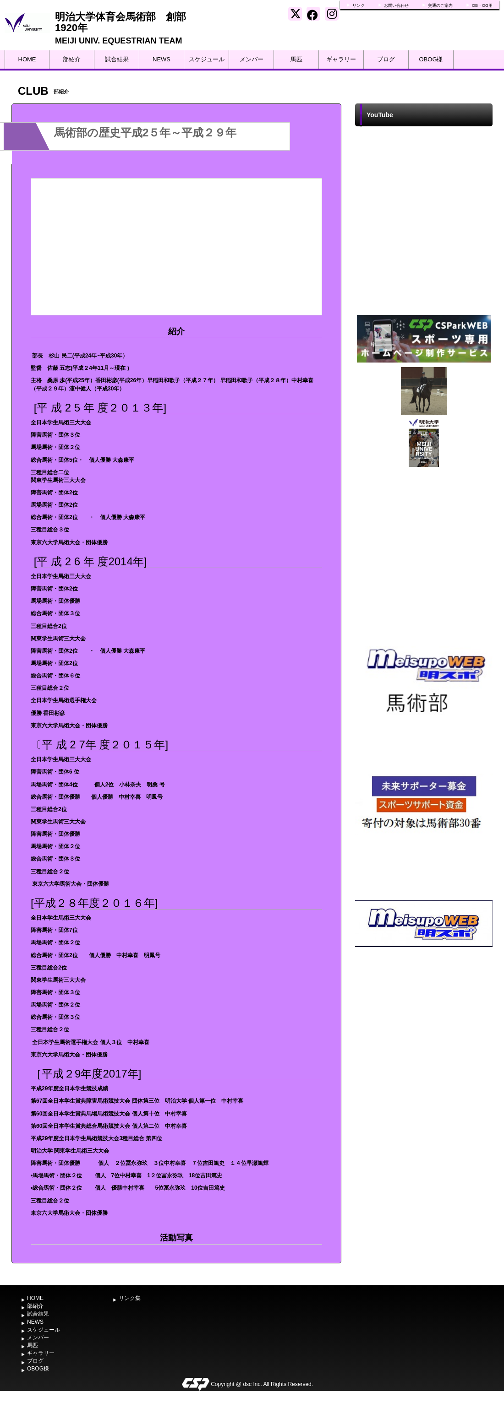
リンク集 (130, 1298)
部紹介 (72, 59)
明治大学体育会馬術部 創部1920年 (120, 22)
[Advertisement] (424, 1131)
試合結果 (117, 59)
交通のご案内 (440, 5)
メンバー (251, 59)
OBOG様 (431, 59)
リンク (358, 5)
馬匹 (296, 59)
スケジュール (207, 59)
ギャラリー (341, 59)
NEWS (161, 59)
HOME (27, 59)
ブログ (386, 59)
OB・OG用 (482, 5)
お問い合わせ (396, 5)
